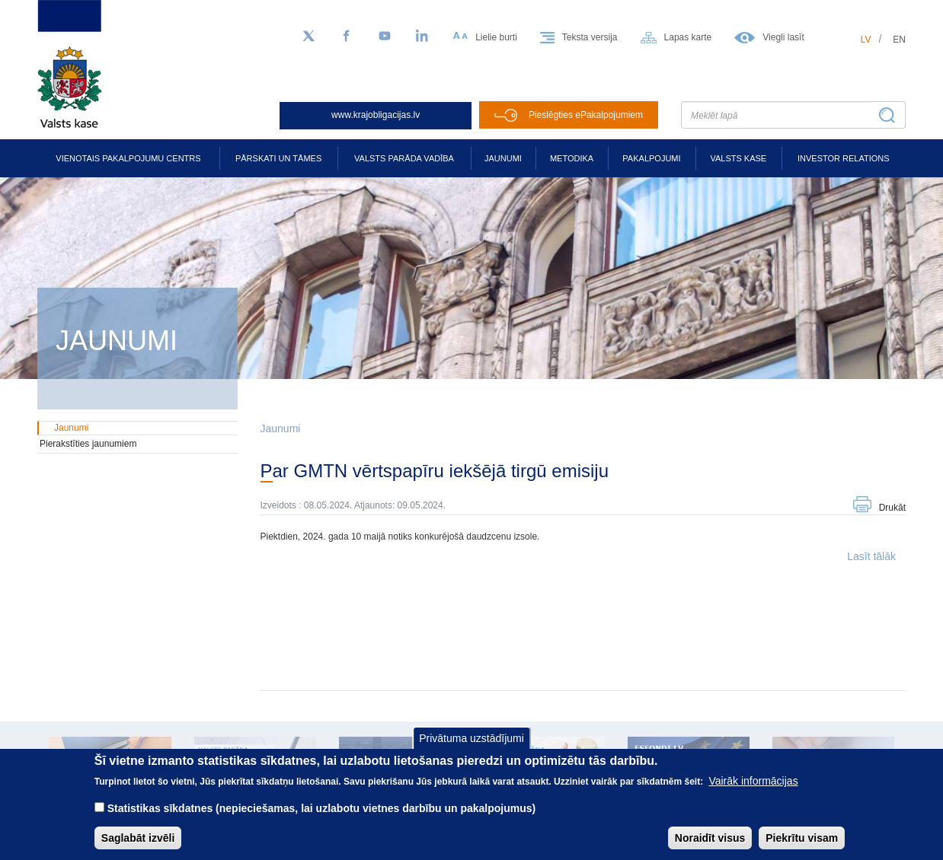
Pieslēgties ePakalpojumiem (586, 115)
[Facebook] (346, 36)
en (899, 39)
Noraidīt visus (710, 848)
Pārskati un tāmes (278, 158)
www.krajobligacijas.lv (375, 115)
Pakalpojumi (651, 158)
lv (866, 39)
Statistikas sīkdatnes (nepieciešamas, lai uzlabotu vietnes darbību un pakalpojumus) (321, 818)
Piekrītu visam (802, 848)
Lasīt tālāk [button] (871, 556)
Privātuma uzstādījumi (471, 748)
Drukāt (892, 507)
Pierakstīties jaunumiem (88, 443)
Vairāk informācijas (753, 791)
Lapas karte (688, 37)
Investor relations (844, 158)
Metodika (571, 158)
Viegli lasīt (783, 37)
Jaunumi (503, 158)
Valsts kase (738, 158)
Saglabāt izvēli (137, 848)
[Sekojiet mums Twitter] (308, 36)
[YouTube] (384, 36)
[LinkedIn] (423, 36)
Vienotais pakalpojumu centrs (128, 158)
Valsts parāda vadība (404, 158)
